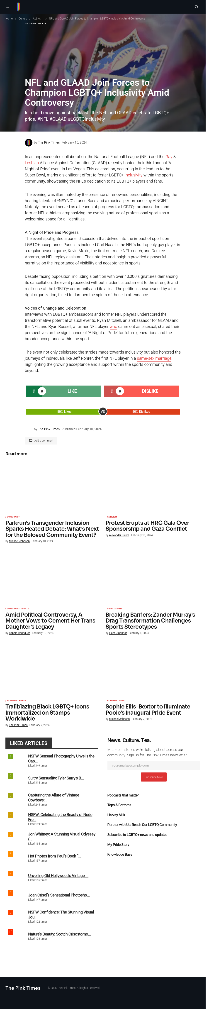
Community (13, 517)
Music (122, 701)
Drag (110, 609)
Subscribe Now (154, 777)
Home (9, 19)
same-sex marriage (154, 358)
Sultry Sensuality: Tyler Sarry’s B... (56, 778)
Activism (38, 19)
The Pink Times (23, 988)
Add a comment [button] (43, 441)
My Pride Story (118, 845)
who (113, 327)
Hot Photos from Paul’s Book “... (54, 856)
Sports (118, 609)
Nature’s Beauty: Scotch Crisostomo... (59, 934)
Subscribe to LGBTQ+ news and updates (137, 835)
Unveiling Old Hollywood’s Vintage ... (58, 875)
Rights (25, 609)
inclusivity (133, 175)
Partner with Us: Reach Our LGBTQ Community (142, 825)
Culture (23, 19)
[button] (8, 7)
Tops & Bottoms (119, 805)
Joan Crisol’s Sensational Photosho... (59, 895)
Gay (169, 157)
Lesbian (32, 163)
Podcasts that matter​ (123, 795)
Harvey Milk (116, 815)
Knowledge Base (119, 854)
